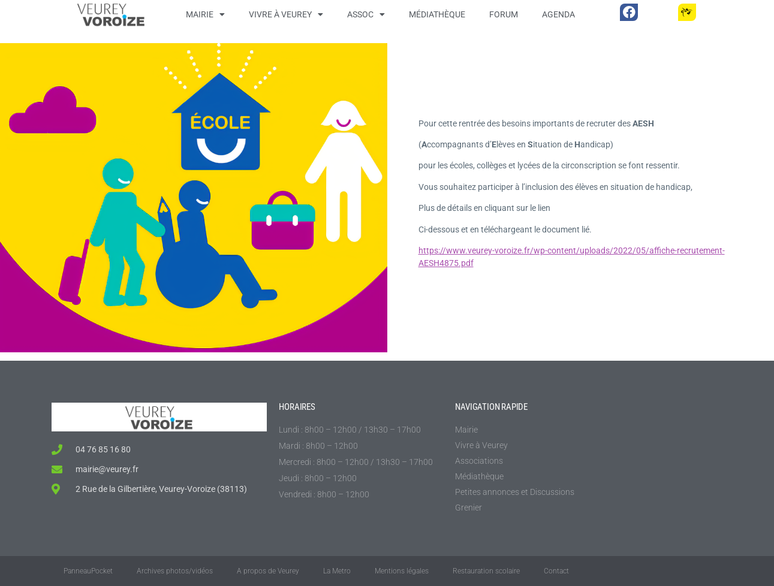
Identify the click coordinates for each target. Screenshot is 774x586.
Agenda (558, 14)
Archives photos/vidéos (175, 571)
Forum (503, 14)
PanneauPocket (88, 571)
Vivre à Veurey (286, 14)
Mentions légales (402, 571)
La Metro (337, 571)
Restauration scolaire (486, 571)
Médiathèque (437, 14)
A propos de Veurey (268, 571)
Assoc (366, 14)
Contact (556, 571)
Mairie (205, 14)
